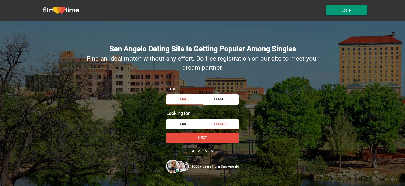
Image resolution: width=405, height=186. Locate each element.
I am (170, 88)
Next (202, 137)
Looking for (178, 113)
